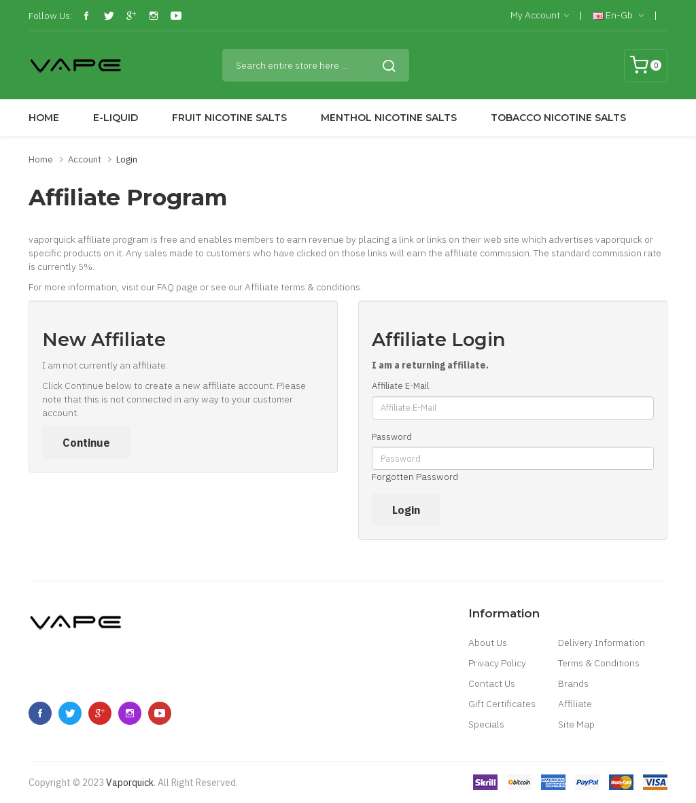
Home (41, 159)
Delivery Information (601, 642)
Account (84, 159)
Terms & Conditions (599, 663)
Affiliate (575, 704)
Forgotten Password (415, 477)
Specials (486, 724)
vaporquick (130, 782)
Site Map (576, 724)
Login (126, 159)
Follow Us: (50, 16)
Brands (573, 683)
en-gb (618, 15)
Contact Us (491, 683)
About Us (487, 642)
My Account (539, 15)
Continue (86, 442)
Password (392, 437)
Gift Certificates (502, 704)
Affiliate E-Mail (400, 386)
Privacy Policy (497, 663)
